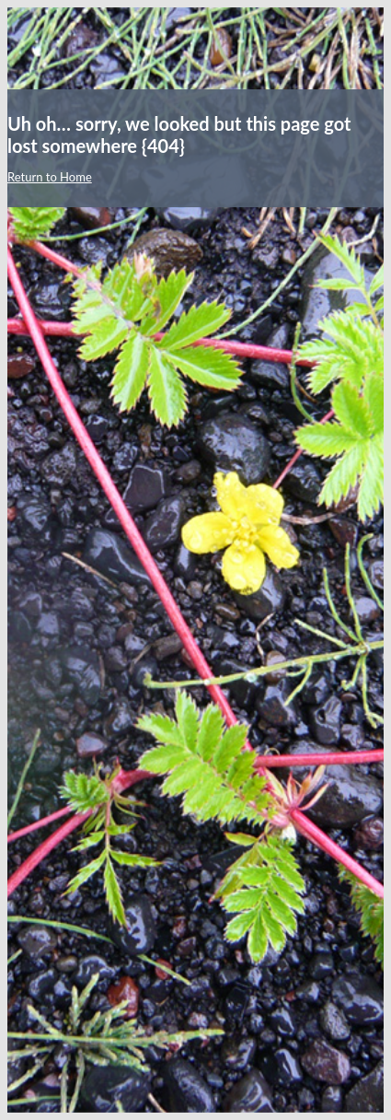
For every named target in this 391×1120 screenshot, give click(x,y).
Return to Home (49, 176)
